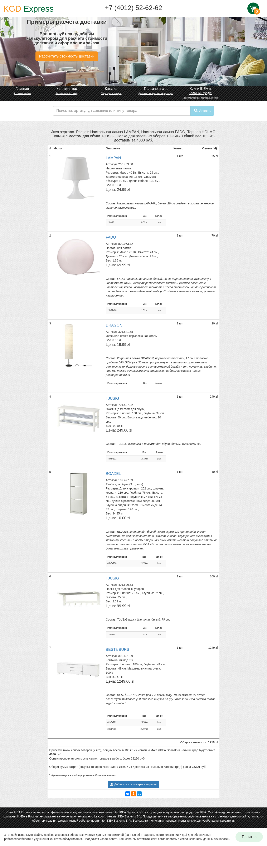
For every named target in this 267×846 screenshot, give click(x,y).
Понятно (249, 837)
